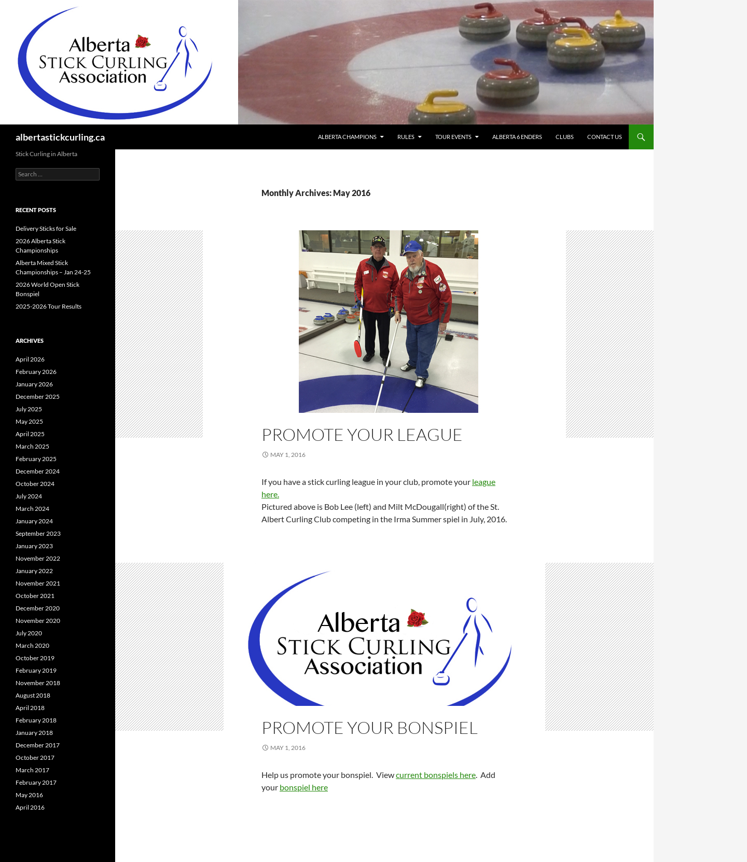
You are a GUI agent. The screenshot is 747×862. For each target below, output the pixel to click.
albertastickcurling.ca (60, 137)
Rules (405, 136)
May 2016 (29, 795)
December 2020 (38, 608)
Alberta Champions (347, 136)
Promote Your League (362, 434)
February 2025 (36, 459)
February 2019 (36, 670)
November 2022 (38, 558)
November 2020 (38, 620)
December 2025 (38, 396)
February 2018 (36, 720)
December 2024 (38, 471)
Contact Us (604, 136)
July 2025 (29, 409)
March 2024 (32, 508)
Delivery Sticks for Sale (46, 228)
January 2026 (34, 384)
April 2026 (30, 359)
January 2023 (34, 546)
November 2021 (38, 583)
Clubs (565, 136)
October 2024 (35, 484)
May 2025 (29, 421)
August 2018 (33, 695)
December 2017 (38, 745)
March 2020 (32, 645)
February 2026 (36, 372)
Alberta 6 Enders (517, 136)
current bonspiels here (436, 775)
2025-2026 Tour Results (48, 306)
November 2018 (38, 683)
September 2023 (38, 533)
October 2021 (35, 596)
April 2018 (30, 708)
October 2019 (35, 658)
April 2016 (30, 807)
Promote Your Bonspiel (369, 727)
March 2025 (32, 446)
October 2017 (35, 757)
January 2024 (34, 521)
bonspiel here (304, 787)
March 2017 (32, 770)
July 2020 (29, 633)
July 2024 (29, 496)
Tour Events (453, 136)
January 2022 (34, 571)
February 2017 (36, 782)
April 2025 (30, 434)
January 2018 (34, 732)
